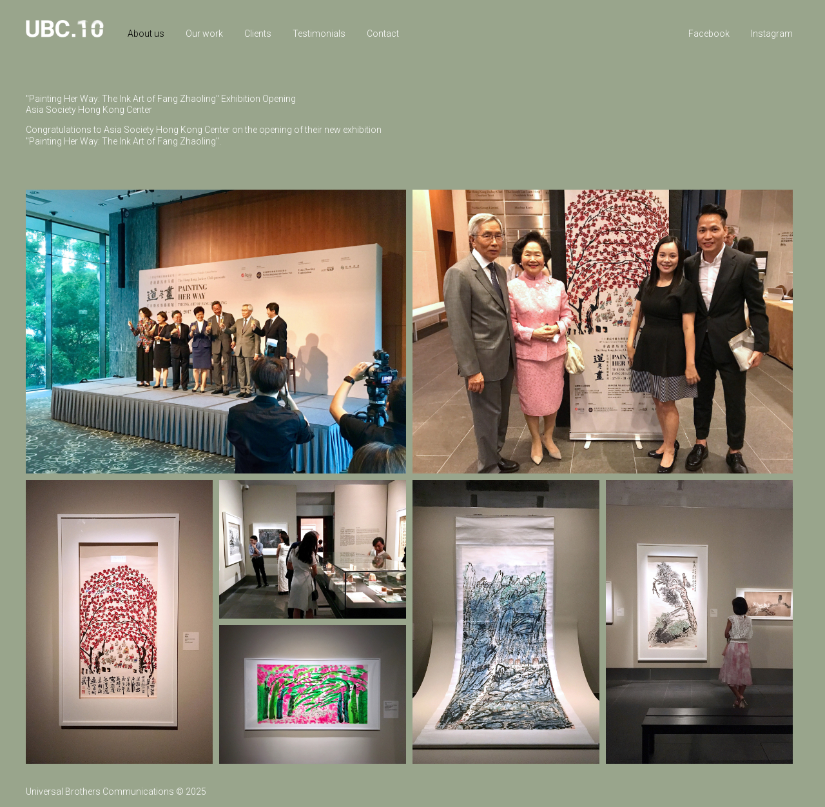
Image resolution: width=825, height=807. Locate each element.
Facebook (709, 33)
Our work (204, 33)
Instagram (772, 33)
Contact (383, 33)
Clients (257, 33)
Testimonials (319, 33)
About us (146, 33)
